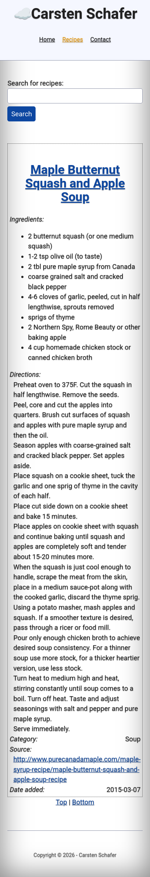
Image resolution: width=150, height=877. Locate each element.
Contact (100, 40)
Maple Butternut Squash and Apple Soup (75, 183)
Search (21, 114)
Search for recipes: (35, 83)
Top (61, 802)
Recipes (72, 40)
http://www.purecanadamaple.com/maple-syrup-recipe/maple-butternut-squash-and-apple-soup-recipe (76, 769)
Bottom (83, 802)
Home (47, 40)
